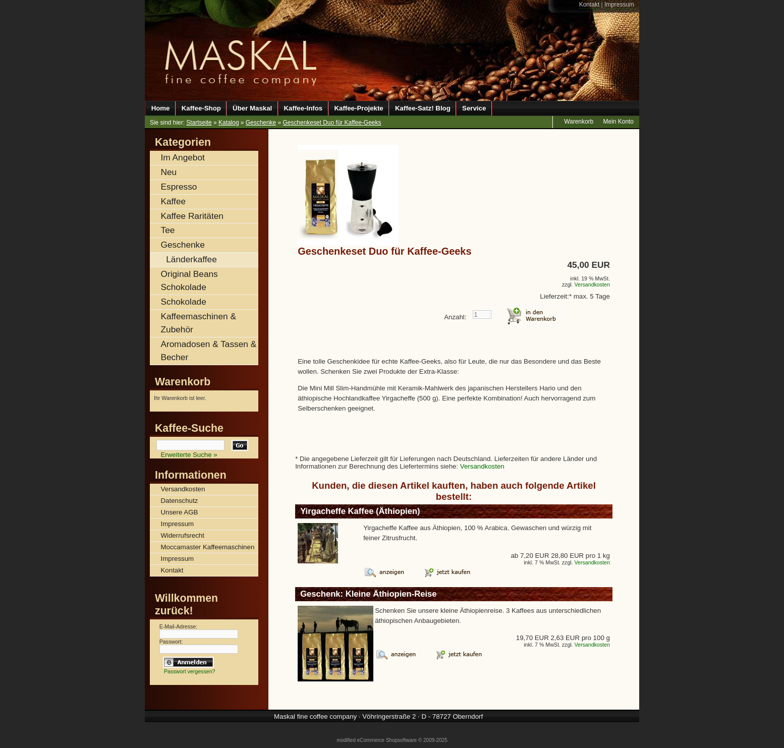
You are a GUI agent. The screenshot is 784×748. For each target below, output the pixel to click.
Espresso (179, 187)
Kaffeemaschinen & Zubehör (198, 322)
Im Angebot (183, 157)
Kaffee (173, 201)
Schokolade (183, 302)
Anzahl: (455, 317)
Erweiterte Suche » (189, 454)
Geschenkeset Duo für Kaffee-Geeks (332, 122)
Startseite (198, 122)
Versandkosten (592, 284)
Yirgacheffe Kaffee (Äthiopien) (360, 511)
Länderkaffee (191, 259)
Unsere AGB (179, 512)
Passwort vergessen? (189, 671)
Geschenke (261, 122)
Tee (168, 230)
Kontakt (589, 4)
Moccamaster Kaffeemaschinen (208, 547)
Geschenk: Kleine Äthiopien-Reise (368, 594)
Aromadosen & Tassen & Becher (209, 350)
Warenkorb (182, 382)
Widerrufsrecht (182, 535)
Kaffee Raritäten (192, 216)
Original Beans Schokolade (189, 280)
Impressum (619, 4)
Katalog (228, 122)
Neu (169, 172)
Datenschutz (179, 500)
